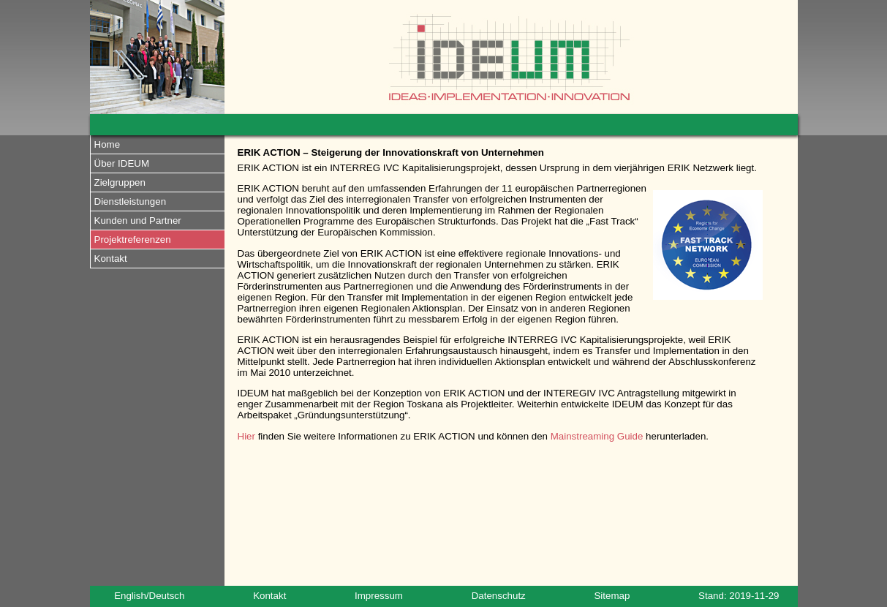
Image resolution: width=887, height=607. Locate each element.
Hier (246, 436)
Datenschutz (499, 595)
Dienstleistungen (130, 201)
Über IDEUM (122, 163)
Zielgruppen (120, 182)
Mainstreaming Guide (597, 436)
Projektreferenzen (132, 239)
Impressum (379, 595)
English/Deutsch (149, 595)
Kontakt (110, 258)
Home (107, 144)
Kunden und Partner (137, 220)
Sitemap (612, 595)
